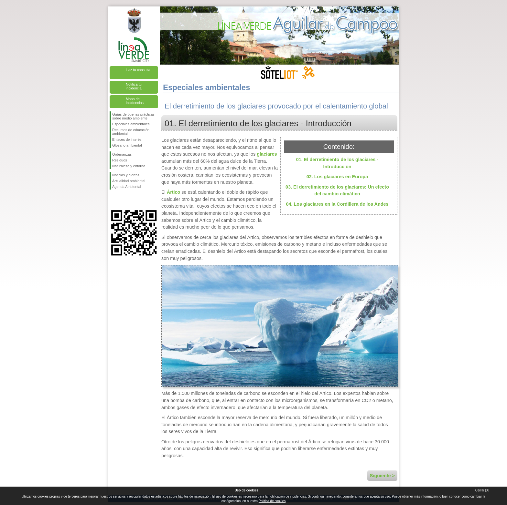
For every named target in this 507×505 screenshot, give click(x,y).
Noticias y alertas (125, 175)
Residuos (119, 160)
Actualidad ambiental (128, 181)
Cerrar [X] (482, 490)
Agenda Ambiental (126, 187)
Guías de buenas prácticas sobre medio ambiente (133, 116)
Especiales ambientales (131, 124)
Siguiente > (382, 475)
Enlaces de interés (127, 139)
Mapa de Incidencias (135, 101)
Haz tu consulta (138, 70)
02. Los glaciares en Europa (337, 176)
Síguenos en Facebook (113, 200)
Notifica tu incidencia (134, 86)
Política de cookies (272, 501)
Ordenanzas (122, 154)
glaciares (267, 154)
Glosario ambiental (127, 145)
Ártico (173, 192)
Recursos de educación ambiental (130, 132)
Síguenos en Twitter (124, 200)
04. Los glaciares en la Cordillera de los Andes (337, 204)
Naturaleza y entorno (128, 166)
